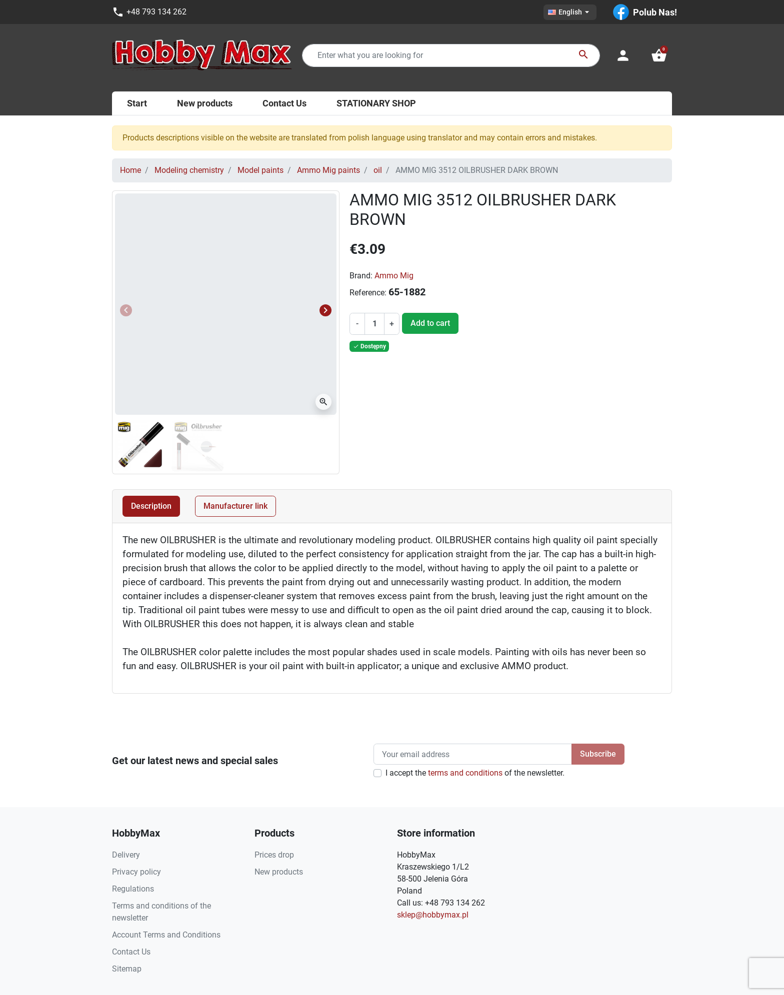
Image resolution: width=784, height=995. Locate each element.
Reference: (368, 292)
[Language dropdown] (570, 12)
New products (278, 872)
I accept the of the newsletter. (475, 773)
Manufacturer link (236, 506)
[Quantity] (374, 323)
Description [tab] (151, 506)
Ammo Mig (394, 275)
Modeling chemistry (189, 170)
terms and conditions (465, 773)
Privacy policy (136, 872)
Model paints (261, 170)
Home (130, 170)
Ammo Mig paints (328, 170)
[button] (659, 55)
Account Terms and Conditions (166, 935)
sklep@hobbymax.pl (432, 915)
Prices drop (274, 855)
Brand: (361, 275)
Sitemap (127, 969)
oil (378, 170)
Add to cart (430, 323)
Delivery (126, 855)
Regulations (133, 889)
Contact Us (131, 952)
